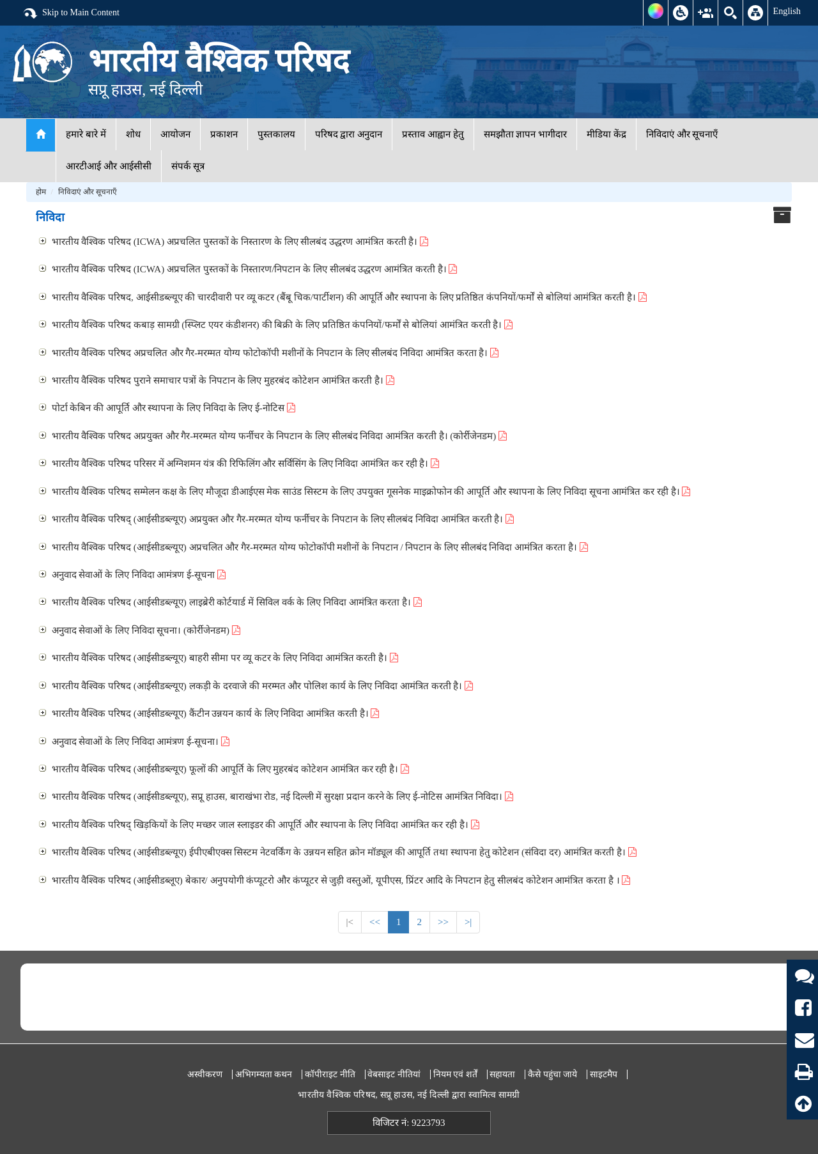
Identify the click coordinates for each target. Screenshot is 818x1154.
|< (349, 922)
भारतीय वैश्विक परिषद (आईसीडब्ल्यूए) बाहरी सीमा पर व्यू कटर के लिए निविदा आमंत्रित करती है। (225, 658)
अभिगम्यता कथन (264, 1074)
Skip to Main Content (71, 13)
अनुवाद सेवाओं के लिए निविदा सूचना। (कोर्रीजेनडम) (146, 630)
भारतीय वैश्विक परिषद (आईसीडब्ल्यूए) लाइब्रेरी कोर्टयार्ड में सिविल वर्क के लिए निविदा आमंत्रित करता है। (237, 602)
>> (443, 922)
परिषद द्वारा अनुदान (349, 134)
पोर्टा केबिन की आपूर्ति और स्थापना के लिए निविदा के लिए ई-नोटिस (173, 408)
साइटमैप (603, 1074)
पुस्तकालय (276, 134)
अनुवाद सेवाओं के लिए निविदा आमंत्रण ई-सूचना (139, 575)
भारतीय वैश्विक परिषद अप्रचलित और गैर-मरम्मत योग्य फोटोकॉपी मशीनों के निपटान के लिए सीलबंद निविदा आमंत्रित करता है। (275, 353)
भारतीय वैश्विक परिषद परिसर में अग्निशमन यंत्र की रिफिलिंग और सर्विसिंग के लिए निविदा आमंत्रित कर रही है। (246, 463)
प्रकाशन (224, 134)
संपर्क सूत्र (188, 166)
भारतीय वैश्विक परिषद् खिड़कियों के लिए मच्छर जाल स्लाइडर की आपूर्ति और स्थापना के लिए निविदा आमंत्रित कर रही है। (265, 825)
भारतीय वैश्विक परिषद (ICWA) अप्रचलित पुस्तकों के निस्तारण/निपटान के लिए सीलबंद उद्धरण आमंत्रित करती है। (255, 269)
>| (468, 922)
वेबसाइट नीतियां (394, 1074)
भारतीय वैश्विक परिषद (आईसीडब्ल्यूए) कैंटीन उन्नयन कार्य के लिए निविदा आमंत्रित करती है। (216, 713)
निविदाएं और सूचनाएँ (682, 134)
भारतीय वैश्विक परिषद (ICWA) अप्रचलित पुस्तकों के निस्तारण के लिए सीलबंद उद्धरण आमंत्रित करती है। (240, 242)
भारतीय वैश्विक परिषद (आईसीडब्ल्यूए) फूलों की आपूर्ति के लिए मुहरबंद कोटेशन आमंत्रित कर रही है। (230, 769)
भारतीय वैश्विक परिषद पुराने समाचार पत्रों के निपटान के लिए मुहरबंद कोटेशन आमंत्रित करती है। (223, 380)
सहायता (502, 1074)
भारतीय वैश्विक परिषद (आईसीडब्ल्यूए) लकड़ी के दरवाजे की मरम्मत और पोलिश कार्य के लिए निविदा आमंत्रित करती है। (263, 686)
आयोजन (175, 134)
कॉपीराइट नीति (330, 1074)
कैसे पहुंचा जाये (552, 1074)
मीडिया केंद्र (606, 134)
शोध (133, 134)
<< (374, 922)
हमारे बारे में (86, 134)
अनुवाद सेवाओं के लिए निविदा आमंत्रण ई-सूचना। (140, 742)
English (787, 11)
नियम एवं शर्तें (455, 1074)
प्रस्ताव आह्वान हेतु (433, 134)
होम (41, 191)
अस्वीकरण (204, 1074)
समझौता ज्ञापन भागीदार (525, 134)
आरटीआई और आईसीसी (108, 166)
